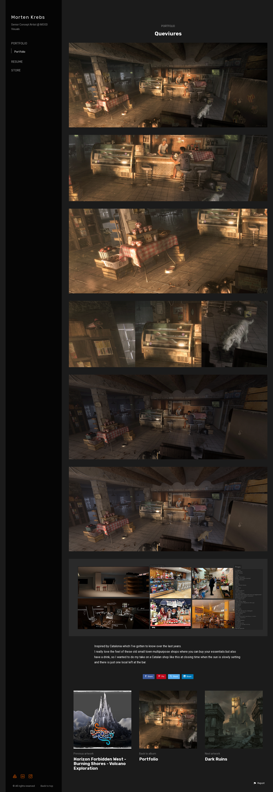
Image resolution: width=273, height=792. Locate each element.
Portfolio (19, 43)
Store (16, 70)
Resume (17, 62)
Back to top (47, 786)
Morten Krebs (28, 17)
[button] (259, 783)
